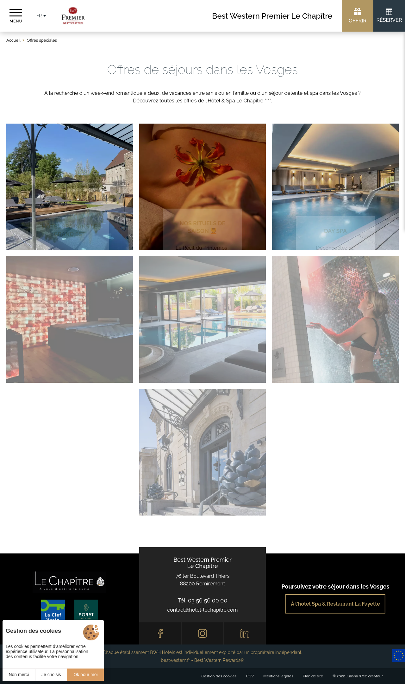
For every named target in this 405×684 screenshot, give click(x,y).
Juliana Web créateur (364, 676)
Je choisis (51, 674)
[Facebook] (160, 633)
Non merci (19, 674)
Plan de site (313, 676)
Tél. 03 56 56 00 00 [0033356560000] (202, 600)
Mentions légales (278, 676)
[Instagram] (203, 633)
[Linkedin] (245, 633)
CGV (250, 676)
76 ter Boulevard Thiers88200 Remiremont (203, 580)
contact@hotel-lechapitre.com (202, 610)
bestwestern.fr (175, 660)
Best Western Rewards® (219, 660)
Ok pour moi (85, 674)
